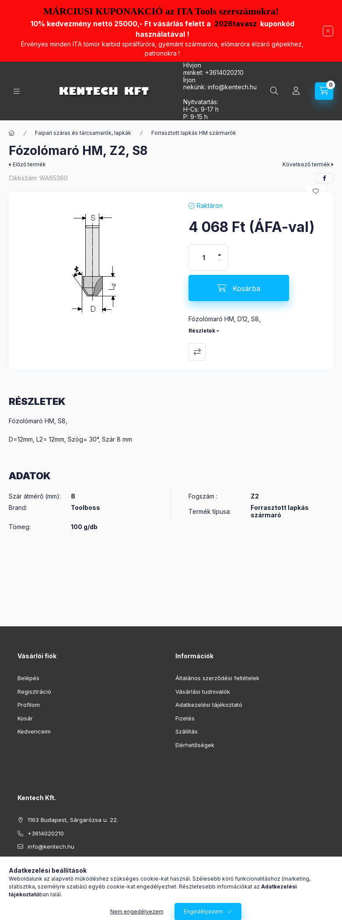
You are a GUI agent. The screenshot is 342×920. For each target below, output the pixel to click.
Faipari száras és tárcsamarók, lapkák (83, 133)
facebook (20, 869)
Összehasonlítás (197, 352)
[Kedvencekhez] (316, 191)
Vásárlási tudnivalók (202, 691)
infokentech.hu (232, 87)
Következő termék (306, 164)
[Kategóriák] (16, 91)
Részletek (201, 330)
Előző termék (29, 164)
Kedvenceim (34, 731)
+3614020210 (224, 72)
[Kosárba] (238, 288)
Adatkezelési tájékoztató (208, 704)
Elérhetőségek (194, 744)
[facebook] (324, 178)
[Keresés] (274, 91)
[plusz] (219, 251)
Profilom (28, 704)
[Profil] (296, 91)
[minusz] (219, 263)
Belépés (28, 677)
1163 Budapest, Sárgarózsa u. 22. (73, 819)
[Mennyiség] (204, 257)
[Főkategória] (12, 133)
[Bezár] (328, 31)
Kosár (25, 718)
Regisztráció (34, 691)
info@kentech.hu (51, 846)
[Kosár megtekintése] (324, 91)
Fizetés (185, 718)
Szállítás (186, 731)
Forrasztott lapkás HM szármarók (193, 133)
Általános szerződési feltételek (217, 677)
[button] (94, 263)
